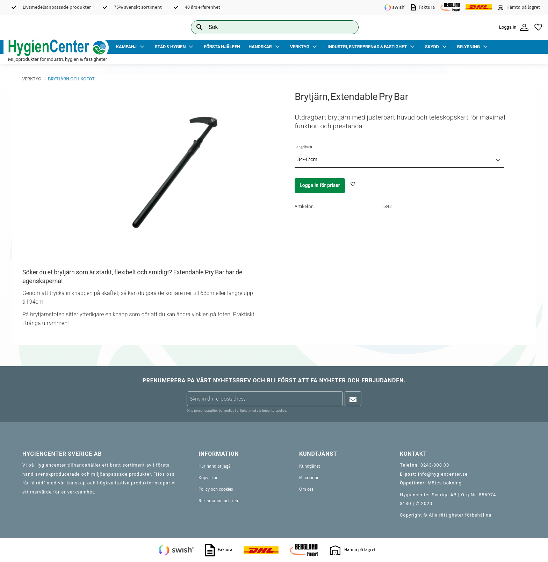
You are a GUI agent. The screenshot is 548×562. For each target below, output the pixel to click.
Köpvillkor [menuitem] (208, 478)
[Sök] (347, 27)
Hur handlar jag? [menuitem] (215, 466)
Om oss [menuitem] (306, 489)
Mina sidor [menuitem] (309, 478)
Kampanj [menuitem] (126, 46)
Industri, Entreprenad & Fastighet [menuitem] (367, 46)
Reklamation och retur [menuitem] (220, 501)
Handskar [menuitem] (260, 46)
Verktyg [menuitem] (299, 46)
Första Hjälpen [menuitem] (222, 46)
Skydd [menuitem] (432, 46)
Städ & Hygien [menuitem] (170, 46)
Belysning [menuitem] (468, 46)
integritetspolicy (274, 410)
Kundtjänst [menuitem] (309, 466)
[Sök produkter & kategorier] (266, 27)
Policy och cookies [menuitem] (216, 489)
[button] (538, 27)
